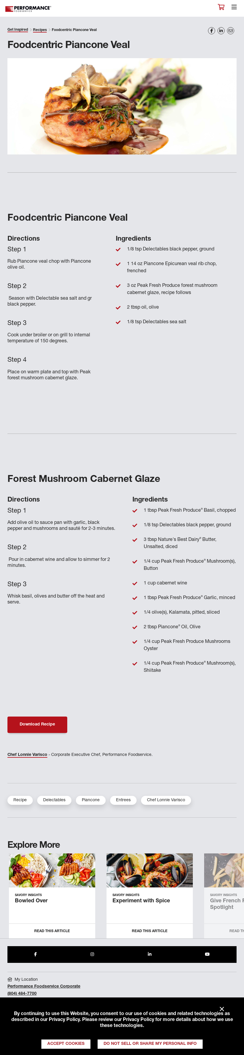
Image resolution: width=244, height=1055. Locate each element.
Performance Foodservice (28, 9)
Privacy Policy (64, 1020)
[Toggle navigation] (234, 8)
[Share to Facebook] (35, 954)
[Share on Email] (230, 30)
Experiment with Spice (141, 901)
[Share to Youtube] (207, 954)
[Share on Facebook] (211, 30)
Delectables (54, 800)
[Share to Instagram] (92, 954)
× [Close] (222, 1009)
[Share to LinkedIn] (149, 954)
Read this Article (52, 931)
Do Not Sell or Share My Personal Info (150, 1044)
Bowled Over (31, 901)
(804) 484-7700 (22, 994)
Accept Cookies (66, 1044)
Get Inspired (17, 30)
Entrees (123, 800)
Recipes (40, 30)
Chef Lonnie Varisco (27, 755)
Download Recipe (37, 725)
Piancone (91, 800)
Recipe (20, 800)
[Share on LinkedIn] (221, 30)
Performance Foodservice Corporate (43, 987)
